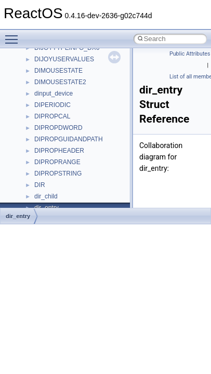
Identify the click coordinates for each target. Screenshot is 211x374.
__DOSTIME (52, 183)
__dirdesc (47, 160)
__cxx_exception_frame (67, 69)
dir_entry (18, 216)
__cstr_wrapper (55, 57)
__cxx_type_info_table (65, 114)
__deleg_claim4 (56, 137)
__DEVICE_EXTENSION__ (72, 149)
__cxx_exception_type (65, 80)
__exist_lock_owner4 (63, 206)
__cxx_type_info (57, 103)
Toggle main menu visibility (14, 35)
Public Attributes (189, 53)
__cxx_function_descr (64, 92)
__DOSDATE (52, 172)
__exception (51, 194)
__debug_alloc (54, 126)
